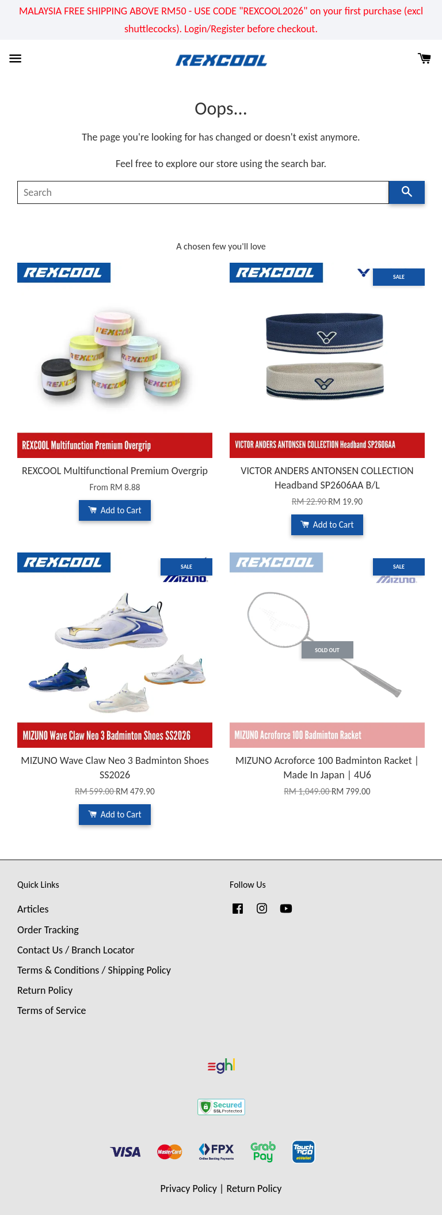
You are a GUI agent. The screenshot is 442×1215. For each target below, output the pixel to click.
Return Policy (45, 990)
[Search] (203, 192)
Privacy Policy (189, 1188)
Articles (32, 909)
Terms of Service (51, 1010)
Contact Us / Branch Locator (76, 950)
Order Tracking (48, 929)
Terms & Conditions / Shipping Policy (94, 970)
